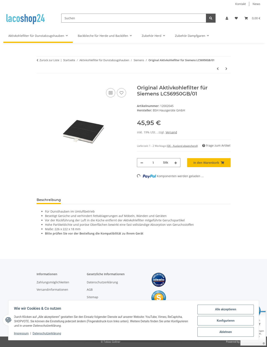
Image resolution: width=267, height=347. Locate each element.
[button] (226, 18)
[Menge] (153, 162)
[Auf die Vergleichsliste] (110, 92)
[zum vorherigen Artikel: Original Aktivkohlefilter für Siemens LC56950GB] (217, 68)
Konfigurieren (225, 321)
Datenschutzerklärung (47, 334)
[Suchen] (133, 18)
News (256, 4)
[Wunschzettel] (236, 18)
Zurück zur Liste (49, 60)
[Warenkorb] (252, 18)
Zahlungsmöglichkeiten (53, 282)
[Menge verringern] (141, 162)
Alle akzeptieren (224, 310)
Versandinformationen (52, 290)
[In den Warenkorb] (40, 82)
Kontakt (240, 4)
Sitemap (92, 297)
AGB (90, 290)
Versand (171, 132)
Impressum (22, 334)
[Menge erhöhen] (175, 162)
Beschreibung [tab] (49, 200)
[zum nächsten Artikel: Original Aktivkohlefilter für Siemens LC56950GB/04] (226, 68)
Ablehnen (224, 332)
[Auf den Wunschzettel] (121, 92)
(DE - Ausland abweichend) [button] (182, 146)
